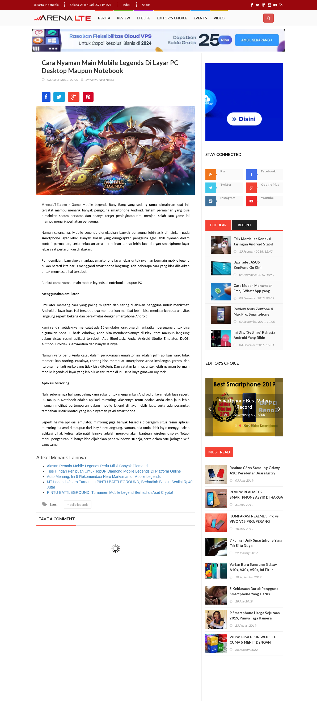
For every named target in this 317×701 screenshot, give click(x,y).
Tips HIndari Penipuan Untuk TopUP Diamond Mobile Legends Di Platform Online (114, 471)
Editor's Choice (172, 18)
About (146, 4)
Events (200, 18)
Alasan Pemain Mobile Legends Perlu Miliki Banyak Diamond (97, 466)
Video (219, 18)
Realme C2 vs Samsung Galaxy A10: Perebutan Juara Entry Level (255, 473)
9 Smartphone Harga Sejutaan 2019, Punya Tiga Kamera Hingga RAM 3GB (255, 618)
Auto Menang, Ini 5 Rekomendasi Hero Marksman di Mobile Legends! (104, 476)
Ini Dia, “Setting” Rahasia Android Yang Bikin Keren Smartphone (254, 337)
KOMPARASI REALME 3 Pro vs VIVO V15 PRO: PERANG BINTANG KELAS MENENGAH (254, 521)
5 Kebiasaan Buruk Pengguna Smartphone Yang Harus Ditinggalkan (254, 594)
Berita (104, 18)
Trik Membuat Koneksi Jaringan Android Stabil (253, 241)
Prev (209, 407)
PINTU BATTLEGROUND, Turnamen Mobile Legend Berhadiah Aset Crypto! (110, 492)
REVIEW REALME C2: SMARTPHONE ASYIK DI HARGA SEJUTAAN (256, 497)
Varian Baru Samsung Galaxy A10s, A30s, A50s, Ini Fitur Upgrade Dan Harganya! (253, 569)
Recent (244, 225)
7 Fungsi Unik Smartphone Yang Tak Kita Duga (256, 543)
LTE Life (143, 18)
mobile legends (77, 505)
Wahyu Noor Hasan (101, 80)
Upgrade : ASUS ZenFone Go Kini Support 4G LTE (247, 267)
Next (279, 407)
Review (123, 18)
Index (126, 4)
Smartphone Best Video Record (244, 404)
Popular (218, 225)
